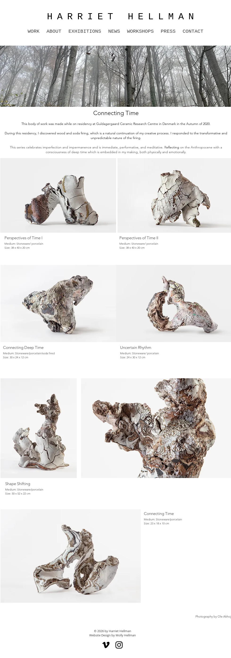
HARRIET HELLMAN (118, 17)
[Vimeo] (106, 645)
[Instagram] (119, 645)
